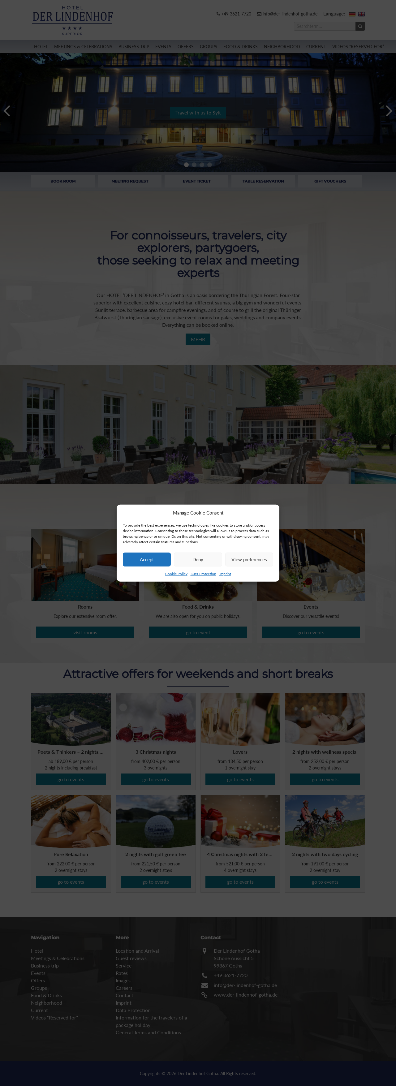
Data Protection (203, 573)
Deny (197, 559)
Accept (147, 559)
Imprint (225, 573)
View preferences (249, 559)
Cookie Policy (176, 573)
